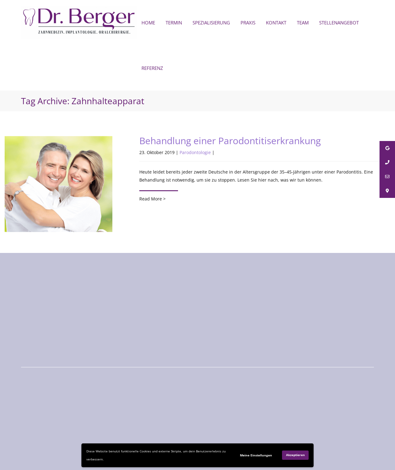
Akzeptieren (295, 455)
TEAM (303, 22)
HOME (148, 22)
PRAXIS (248, 22)
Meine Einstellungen (256, 455)
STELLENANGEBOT (339, 22)
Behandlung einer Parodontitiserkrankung (230, 141)
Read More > (152, 199)
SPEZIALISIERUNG (211, 22)
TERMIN (174, 22)
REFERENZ (152, 68)
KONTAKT (276, 22)
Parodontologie (195, 153)
